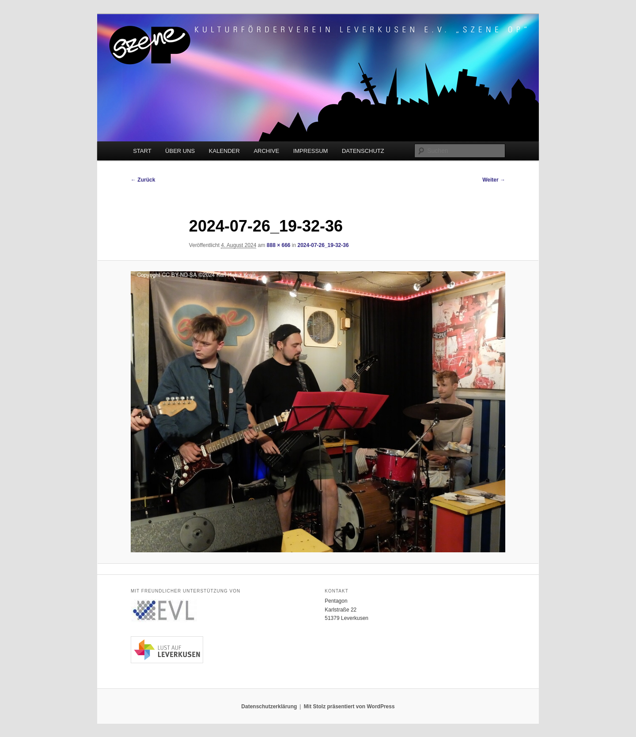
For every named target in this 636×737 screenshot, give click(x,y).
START (142, 151)
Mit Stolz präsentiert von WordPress (349, 706)
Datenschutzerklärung (269, 706)
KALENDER (224, 151)
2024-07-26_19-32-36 (323, 245)
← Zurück (143, 180)
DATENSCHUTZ (363, 151)
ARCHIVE (266, 151)
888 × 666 (279, 245)
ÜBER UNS (180, 151)
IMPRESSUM (310, 151)
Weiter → (493, 180)
